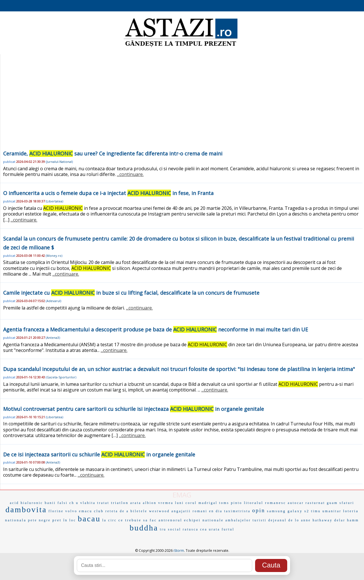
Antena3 (53, 337)
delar (339, 520)
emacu (85, 511)
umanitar (332, 511)
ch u (73, 503)
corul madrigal (201, 503)
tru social (170, 529)
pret (56, 520)
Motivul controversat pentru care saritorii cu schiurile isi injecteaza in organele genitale (133, 408)
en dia (215, 511)
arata (135, 503)
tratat (103, 503)
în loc (69, 520)
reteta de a (117, 511)
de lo (293, 520)
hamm (353, 520)
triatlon (120, 503)
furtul (228, 529)
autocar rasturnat (306, 503)
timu (316, 511)
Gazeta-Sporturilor (61, 377)
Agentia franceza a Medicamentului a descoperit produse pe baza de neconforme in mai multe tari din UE (155, 329)
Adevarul (53, 301)
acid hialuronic (26, 503)
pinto (236, 503)
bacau (89, 518)
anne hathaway (317, 520)
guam (332, 503)
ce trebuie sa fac (137, 520)
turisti (259, 520)
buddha (144, 527)
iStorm (178, 550)
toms (224, 503)
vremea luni (171, 503)
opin (258, 510)
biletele (139, 511)
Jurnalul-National (59, 161)
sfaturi (347, 503)
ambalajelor (238, 520)
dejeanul (277, 520)
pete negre (39, 520)
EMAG (182, 494)
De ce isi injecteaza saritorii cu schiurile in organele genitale (99, 454)
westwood (159, 511)
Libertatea (54, 201)
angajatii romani (189, 511)
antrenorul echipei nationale (191, 520)
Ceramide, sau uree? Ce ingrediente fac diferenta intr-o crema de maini (112, 153)
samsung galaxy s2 (288, 511)
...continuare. (130, 174)
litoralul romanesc (265, 503)
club (99, 511)
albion (149, 503)
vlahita (88, 503)
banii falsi (56, 503)
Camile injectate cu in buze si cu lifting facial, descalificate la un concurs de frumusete (131, 292)
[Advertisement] (181, 106)
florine (56, 511)
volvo (71, 511)
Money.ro (54, 255)
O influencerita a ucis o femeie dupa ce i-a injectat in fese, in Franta (108, 193)
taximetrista (237, 511)
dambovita (26, 509)
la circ (109, 520)
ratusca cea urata (201, 529)
